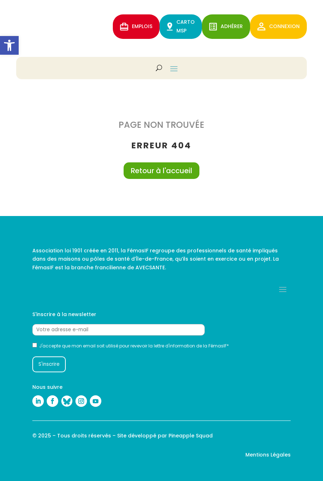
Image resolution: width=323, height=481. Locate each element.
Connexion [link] (278, 26)
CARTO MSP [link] (181, 26)
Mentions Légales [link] (268, 454)
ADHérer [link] (226, 27)
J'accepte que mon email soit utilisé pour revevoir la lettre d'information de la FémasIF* (130, 346)
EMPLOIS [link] (136, 27)
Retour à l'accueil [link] (161, 171)
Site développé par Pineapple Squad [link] (165, 435)
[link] (9, 45)
